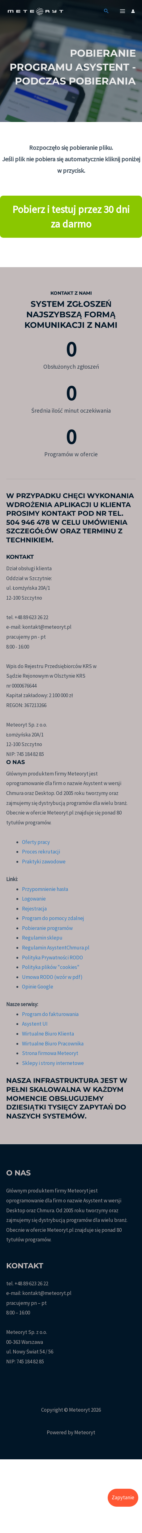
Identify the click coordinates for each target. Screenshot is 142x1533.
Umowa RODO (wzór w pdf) (52, 977)
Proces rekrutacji (41, 851)
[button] (106, 11)
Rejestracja (34, 908)
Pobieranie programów (47, 928)
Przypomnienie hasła (45, 889)
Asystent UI (35, 1023)
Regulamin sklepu (42, 937)
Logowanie (34, 898)
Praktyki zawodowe (44, 861)
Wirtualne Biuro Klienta (48, 1033)
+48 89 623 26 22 (31, 1283)
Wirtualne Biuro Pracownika (53, 1043)
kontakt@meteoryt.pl (46, 1293)
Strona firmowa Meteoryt (50, 1053)
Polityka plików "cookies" (51, 967)
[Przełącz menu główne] (123, 11)
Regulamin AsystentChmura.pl (55, 947)
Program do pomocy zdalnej (53, 918)
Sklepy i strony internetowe (53, 1063)
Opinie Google (37, 986)
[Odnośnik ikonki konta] (133, 11)
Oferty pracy (36, 842)
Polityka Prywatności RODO (52, 957)
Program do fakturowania (50, 1014)
